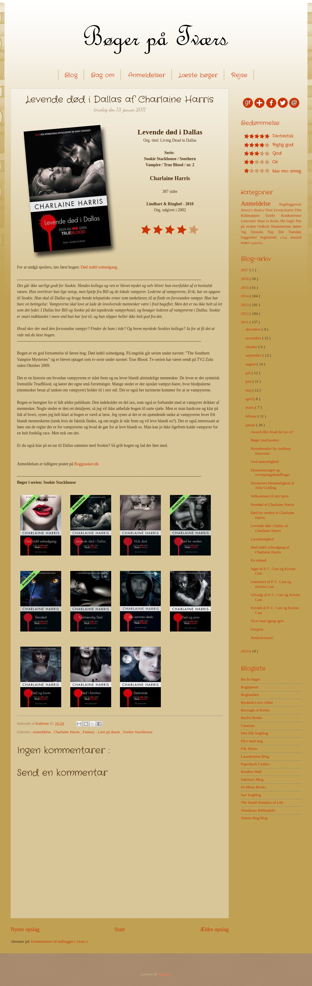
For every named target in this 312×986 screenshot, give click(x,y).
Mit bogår (288, 221)
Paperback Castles (255, 764)
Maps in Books (268, 221)
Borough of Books (255, 710)
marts (250, 407)
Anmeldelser (146, 75)
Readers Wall (251, 772)
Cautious (248, 726)
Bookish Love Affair (257, 703)
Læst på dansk (109, 732)
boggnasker (251, 237)
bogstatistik (270, 237)
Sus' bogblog (251, 795)
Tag (246, 232)
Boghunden (250, 695)
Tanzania (259, 232)
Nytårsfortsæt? (262, 638)
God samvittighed (264, 462)
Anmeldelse (42, 732)
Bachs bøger (250, 679)
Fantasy (89, 732)
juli (248, 373)
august (251, 364)
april (249, 399)
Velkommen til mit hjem (270, 496)
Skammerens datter (286, 226)
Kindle (273, 216)
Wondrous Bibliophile (258, 810)
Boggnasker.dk (86, 464)
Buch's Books (251, 718)
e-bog (285, 237)
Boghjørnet (249, 687)
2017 (245, 270)
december (253, 329)
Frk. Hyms (249, 749)
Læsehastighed (262, 539)
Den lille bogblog (254, 733)
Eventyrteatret (284, 210)
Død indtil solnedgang (99, 267)
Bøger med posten (265, 440)
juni (248, 381)
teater (246, 243)
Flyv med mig (252, 741)
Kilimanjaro (253, 215)
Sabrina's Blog (252, 779)
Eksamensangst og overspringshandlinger (270, 472)
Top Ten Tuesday (284, 232)
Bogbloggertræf (290, 204)
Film (298, 210)
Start (120, 929)
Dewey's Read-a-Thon (257, 210)
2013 (245, 305)
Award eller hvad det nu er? (272, 432)
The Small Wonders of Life (262, 802)
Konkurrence (291, 215)
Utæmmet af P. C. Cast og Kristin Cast (271, 584)
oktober (251, 347)
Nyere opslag (25, 929)
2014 (245, 296)
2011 (245, 322)
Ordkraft (264, 227)
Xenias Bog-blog (254, 818)
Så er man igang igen (267, 621)
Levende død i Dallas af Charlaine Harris (269, 528)
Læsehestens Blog (255, 756)
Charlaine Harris (67, 732)
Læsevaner (249, 221)
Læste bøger (198, 75)
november (253, 338)
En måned (258, 560)
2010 (245, 651)
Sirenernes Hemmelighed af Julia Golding (272, 485)
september (253, 355)
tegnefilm (256, 243)
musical (295, 237)
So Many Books (253, 787)
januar (250, 425)
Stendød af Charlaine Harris (272, 505)
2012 (245, 314)
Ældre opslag (214, 929)
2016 (245, 279)
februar (251, 416)
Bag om (103, 75)
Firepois (257, 629)
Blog (71, 75)
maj (248, 390)
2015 (245, 287)
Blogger (164, 974)
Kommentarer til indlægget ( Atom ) (59, 941)
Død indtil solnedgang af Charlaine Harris (270, 549)
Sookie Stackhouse (138, 732)
